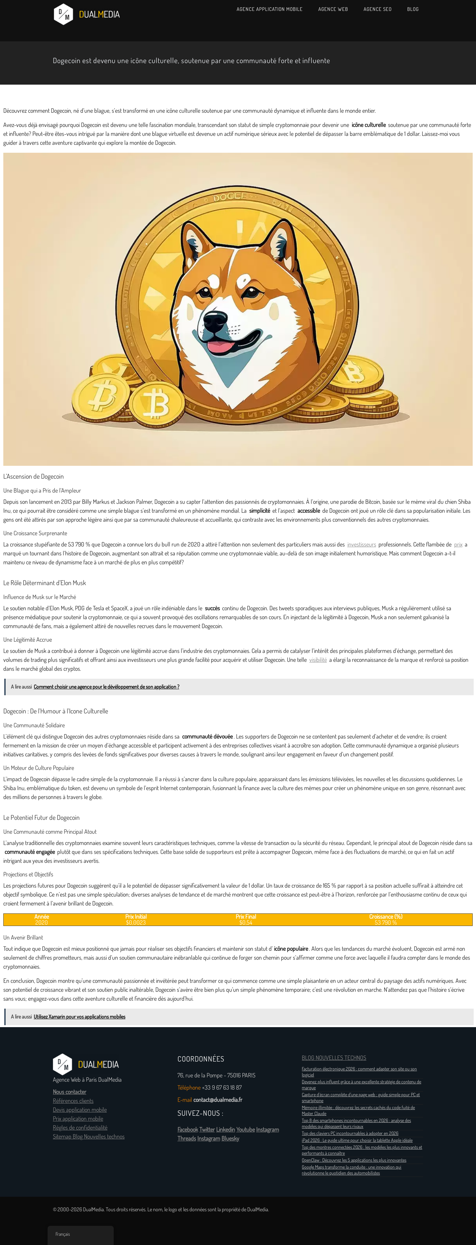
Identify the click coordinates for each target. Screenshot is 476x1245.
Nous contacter (69, 1092)
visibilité (318, 660)
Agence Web (333, 9)
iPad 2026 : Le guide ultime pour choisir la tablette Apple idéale (357, 1140)
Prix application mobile (78, 1118)
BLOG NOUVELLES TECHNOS (334, 1058)
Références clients (73, 1101)
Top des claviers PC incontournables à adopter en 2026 (350, 1133)
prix (458, 544)
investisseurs (361, 544)
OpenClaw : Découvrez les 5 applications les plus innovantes (354, 1160)
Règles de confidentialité (80, 1127)
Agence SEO (378, 9)
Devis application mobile (80, 1109)
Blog (413, 9)
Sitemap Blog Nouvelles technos (89, 1136)
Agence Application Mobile (270, 9)
